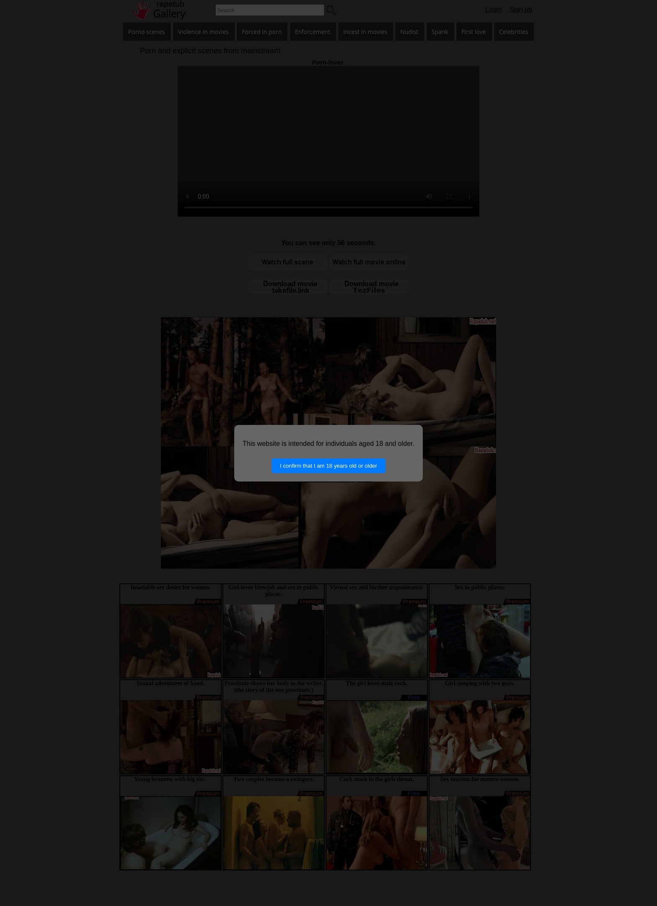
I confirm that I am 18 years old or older (328, 466)
